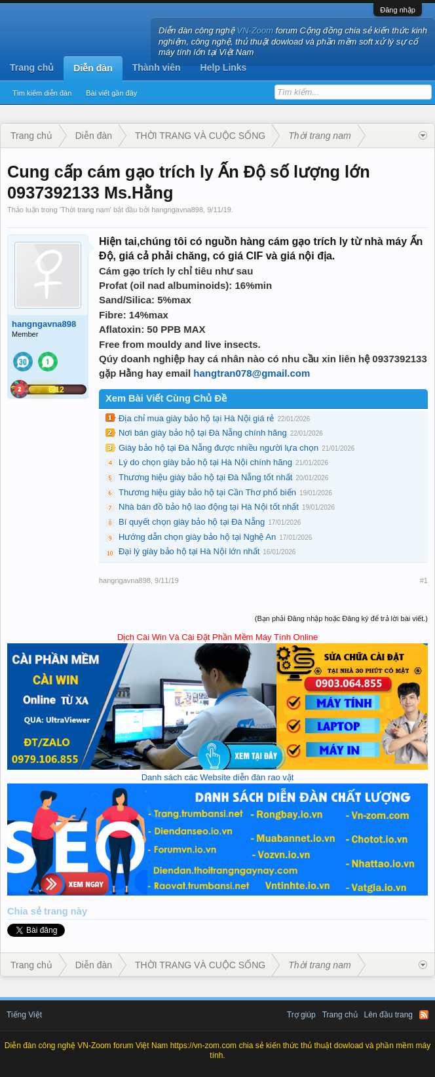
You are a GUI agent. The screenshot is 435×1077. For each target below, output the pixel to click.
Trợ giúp (301, 1014)
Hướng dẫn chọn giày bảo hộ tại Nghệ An (197, 537)
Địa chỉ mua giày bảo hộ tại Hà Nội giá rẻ (196, 418)
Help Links (223, 67)
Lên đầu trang (388, 1014)
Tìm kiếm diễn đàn (41, 93)
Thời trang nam (85, 210)
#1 (424, 580)
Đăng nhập (397, 10)
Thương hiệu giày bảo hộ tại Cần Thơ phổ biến (207, 492)
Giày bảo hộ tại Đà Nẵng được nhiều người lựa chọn (218, 448)
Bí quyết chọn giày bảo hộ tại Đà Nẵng (192, 522)
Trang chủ (32, 67)
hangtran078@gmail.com (251, 373)
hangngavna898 (177, 210)
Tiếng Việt (24, 1014)
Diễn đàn (92, 68)
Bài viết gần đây (111, 93)
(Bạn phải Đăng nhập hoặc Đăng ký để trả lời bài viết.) (341, 618)
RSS (423, 1014)
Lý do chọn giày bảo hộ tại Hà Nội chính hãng (205, 462)
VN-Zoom (255, 30)
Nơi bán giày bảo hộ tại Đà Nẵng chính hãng (203, 433)
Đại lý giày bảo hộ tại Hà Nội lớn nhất (189, 551)
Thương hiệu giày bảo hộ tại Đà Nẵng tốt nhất (205, 477)
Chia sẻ (25, 911)
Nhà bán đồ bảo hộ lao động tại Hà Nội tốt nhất (209, 507)
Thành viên (156, 67)
